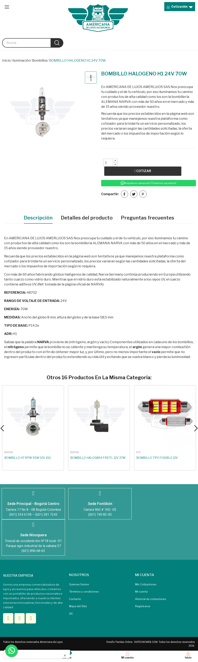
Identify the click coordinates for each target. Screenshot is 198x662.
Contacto (75, 599)
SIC (71, 613)
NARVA (8, 452)
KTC (138, 452)
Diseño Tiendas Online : (120, 642)
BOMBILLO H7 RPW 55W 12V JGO (27, 457)
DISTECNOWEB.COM (145, 642)
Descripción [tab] (38, 218)
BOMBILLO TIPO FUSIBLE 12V (157, 457)
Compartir (124, 194)
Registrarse (142, 606)
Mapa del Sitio (78, 606)
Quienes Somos (79, 584)
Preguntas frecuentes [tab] (147, 218)
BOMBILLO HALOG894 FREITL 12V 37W (98, 457)
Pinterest (143, 194)
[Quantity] (108, 163)
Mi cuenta (141, 591)
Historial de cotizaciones (150, 599)
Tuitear (133, 194)
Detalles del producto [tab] (87, 218)
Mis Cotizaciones (145, 584)
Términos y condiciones (84, 591)
